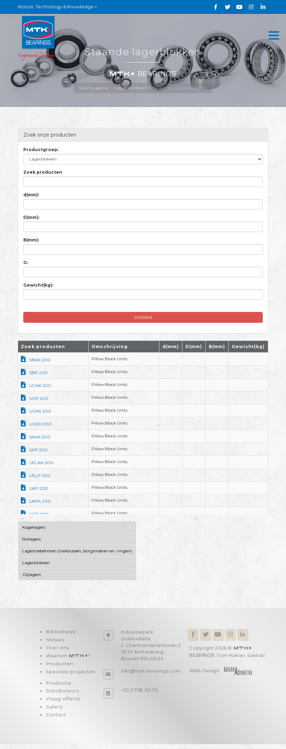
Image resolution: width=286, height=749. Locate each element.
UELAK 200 (37, 463)
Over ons (57, 649)
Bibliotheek (61, 632)
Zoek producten (42, 172)
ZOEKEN (143, 317)
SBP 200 (34, 373)
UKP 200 (34, 488)
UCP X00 (35, 514)
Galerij (54, 711)
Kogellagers (33, 527)
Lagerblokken (131, 88)
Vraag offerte (63, 703)
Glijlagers (31, 574)
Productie (58, 686)
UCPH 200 (36, 424)
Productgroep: (40, 150)
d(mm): (31, 195)
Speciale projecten (71, 674)
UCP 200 (34, 398)
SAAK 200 (35, 437)
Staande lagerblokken (181, 88)
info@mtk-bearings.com (151, 671)
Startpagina (93, 88)
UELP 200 (35, 475)
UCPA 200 (36, 411)
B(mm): (31, 240)
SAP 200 (34, 450)
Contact (56, 720)
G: (25, 262)
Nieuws (55, 641)
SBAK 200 (35, 360)
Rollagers (31, 539)
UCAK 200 (36, 385)
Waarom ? (68, 657)
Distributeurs (62, 695)
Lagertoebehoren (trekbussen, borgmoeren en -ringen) (77, 551)
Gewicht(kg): (38, 285)
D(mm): (31, 217)
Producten (59, 666)
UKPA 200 (36, 501)
